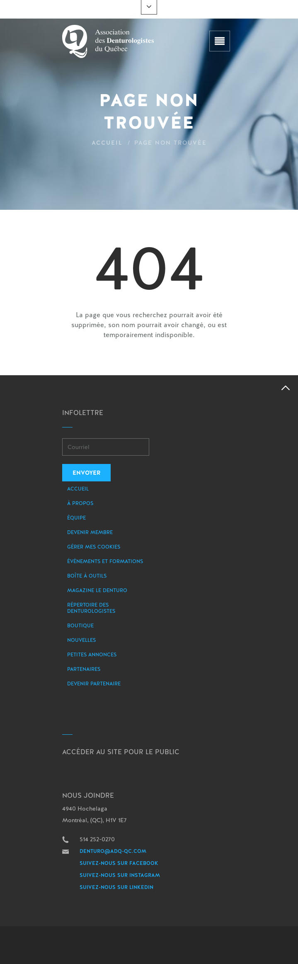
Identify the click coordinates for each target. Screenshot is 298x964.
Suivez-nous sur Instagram (120, 875)
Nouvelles (81, 640)
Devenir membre (90, 532)
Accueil (107, 142)
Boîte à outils (87, 576)
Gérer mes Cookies (93, 547)
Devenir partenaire (94, 683)
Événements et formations (105, 561)
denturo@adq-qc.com (113, 851)
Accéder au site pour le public (120, 752)
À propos (80, 503)
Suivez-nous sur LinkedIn (116, 887)
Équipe (76, 518)
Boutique (80, 625)
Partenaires (83, 669)
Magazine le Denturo (97, 590)
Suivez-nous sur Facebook (119, 863)
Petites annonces (91, 654)
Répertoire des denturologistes (91, 608)
